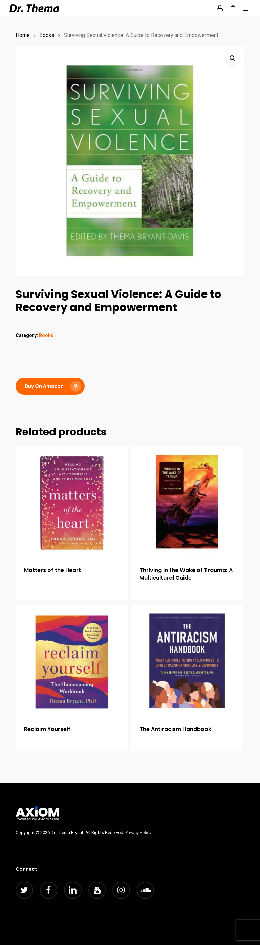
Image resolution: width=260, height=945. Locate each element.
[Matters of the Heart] (72, 502)
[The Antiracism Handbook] (187, 661)
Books (47, 35)
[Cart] (233, 8)
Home (23, 35)
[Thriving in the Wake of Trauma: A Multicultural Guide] (187, 502)
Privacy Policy (138, 832)
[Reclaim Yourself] (72, 661)
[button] (247, 8)
